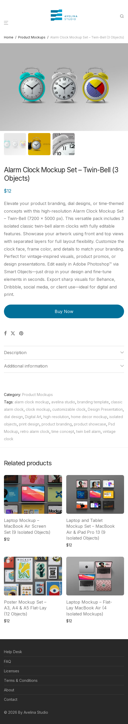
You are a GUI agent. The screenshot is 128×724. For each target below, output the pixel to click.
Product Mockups (31, 37)
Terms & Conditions (21, 680)
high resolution (56, 416)
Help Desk (13, 651)
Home (8, 37)
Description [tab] (15, 352)
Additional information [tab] (26, 366)
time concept (63, 431)
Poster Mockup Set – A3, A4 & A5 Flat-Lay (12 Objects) (25, 608)
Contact (10, 699)
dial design (13, 416)
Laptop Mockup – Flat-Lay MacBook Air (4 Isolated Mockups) (89, 608)
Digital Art (33, 416)
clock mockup (38, 409)
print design (29, 424)
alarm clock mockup (31, 402)
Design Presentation (105, 409)
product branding (57, 424)
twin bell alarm (88, 431)
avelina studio (63, 402)
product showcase (90, 424)
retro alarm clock (34, 431)
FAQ (7, 661)
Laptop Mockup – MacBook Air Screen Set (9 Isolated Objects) (27, 526)
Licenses (11, 671)
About (9, 690)
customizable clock (69, 409)
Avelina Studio (36, 712)
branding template (93, 402)
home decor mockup (89, 416)
